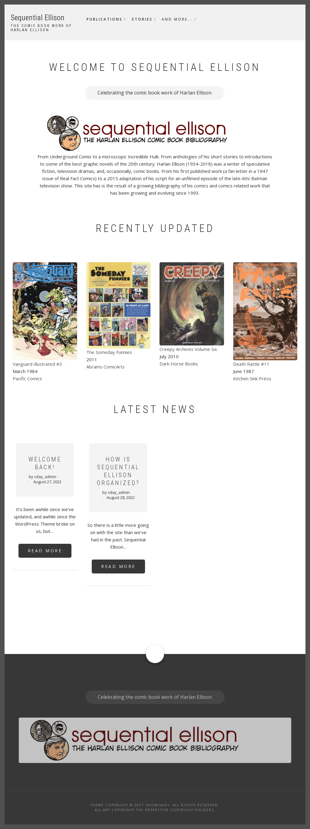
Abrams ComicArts (105, 367)
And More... (177, 19)
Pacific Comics (27, 378)
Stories (142, 19)
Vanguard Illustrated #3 (37, 364)
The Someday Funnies (109, 352)
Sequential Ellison (37, 17)
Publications (105, 19)
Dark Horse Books (179, 364)
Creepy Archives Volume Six (188, 349)
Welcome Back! (44, 463)
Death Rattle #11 (251, 364)
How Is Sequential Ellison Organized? (118, 471)
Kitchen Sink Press (252, 378)
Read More (45, 550)
